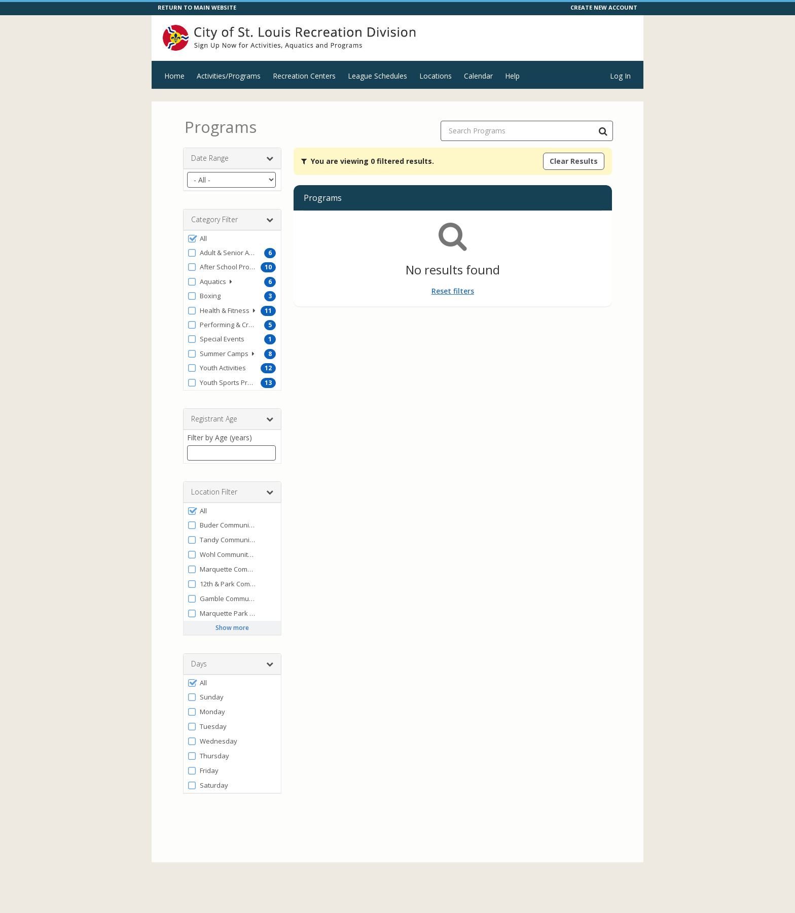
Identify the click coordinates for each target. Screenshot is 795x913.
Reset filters (452, 291)
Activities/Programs (229, 76)
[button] (232, 238)
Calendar (478, 76)
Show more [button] (232, 627)
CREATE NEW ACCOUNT (603, 7)
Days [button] (232, 664)
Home (174, 76)
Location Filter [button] (232, 492)
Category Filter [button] (232, 219)
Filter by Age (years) (219, 437)
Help (512, 76)
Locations (435, 76)
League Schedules (377, 76)
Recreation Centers (304, 76)
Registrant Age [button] (232, 419)
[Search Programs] (603, 131)
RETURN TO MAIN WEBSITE (197, 7)
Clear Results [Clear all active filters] (574, 161)
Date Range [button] (232, 158)
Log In (620, 76)
